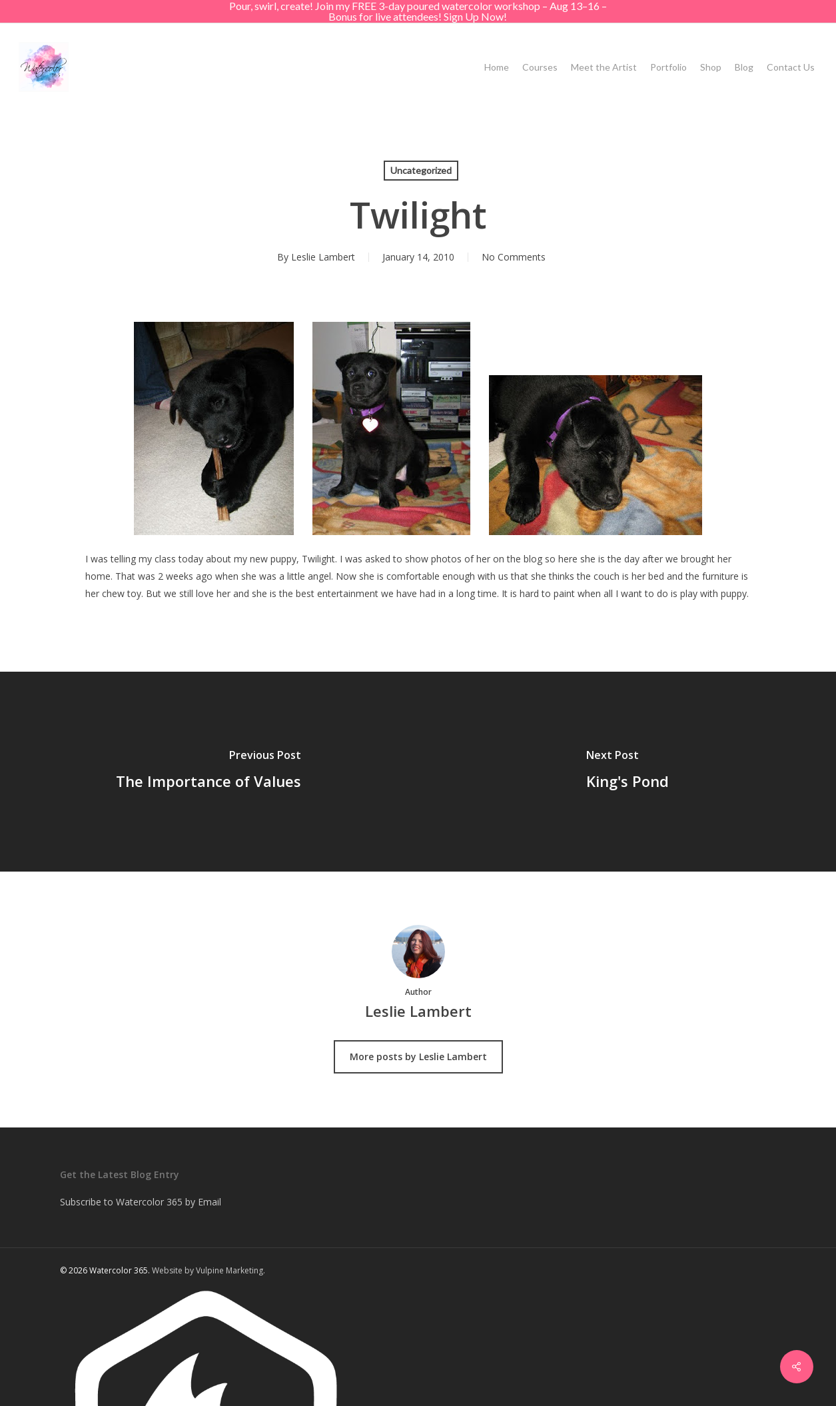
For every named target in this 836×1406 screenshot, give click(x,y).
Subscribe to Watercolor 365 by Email (140, 1201)
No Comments (514, 257)
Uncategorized (421, 170)
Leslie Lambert (323, 257)
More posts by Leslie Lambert (418, 1056)
